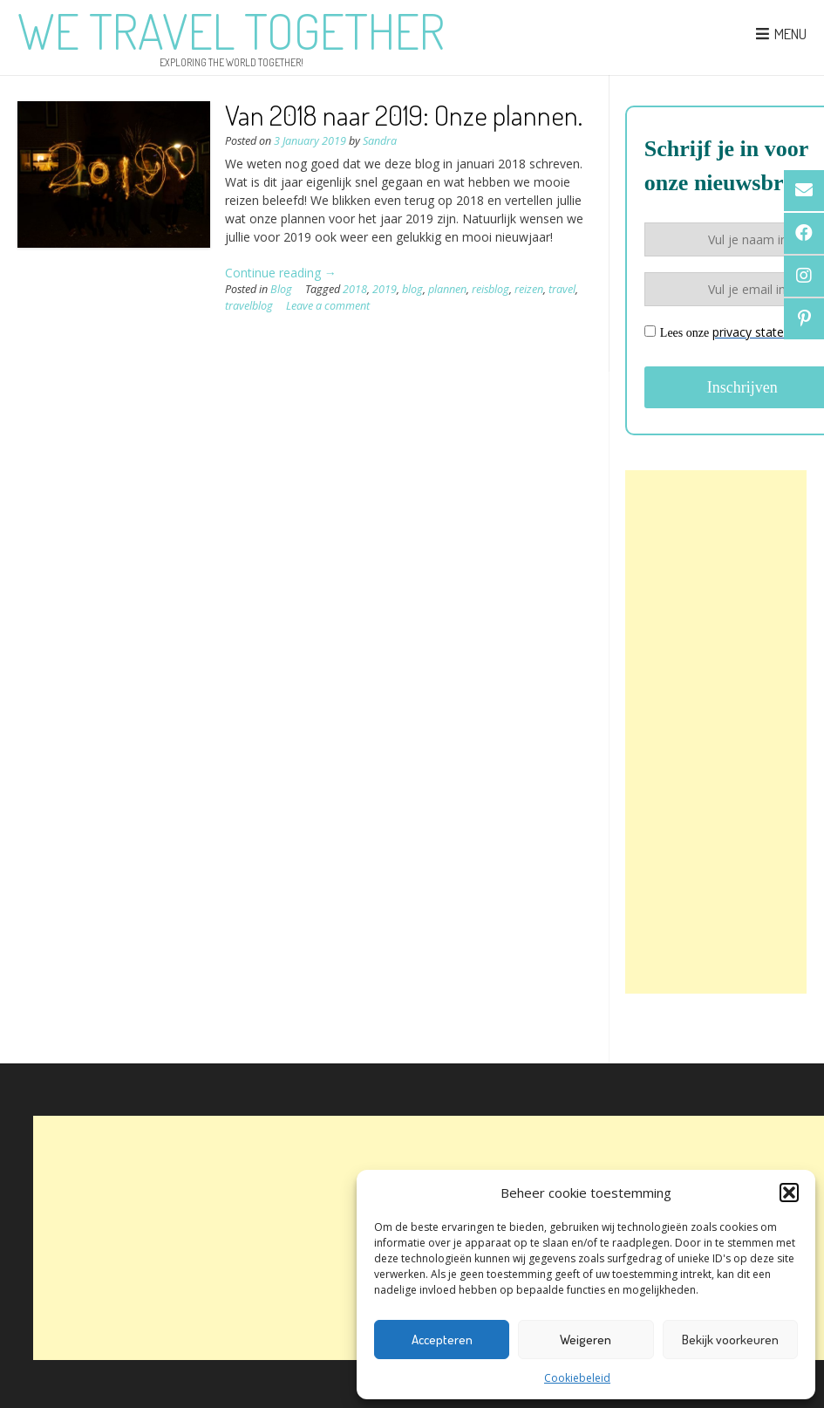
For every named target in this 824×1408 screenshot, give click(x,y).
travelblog (249, 305)
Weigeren (585, 1339)
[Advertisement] (716, 732)
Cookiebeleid (577, 1377)
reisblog (490, 289)
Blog (281, 289)
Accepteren (442, 1339)
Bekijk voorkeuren (730, 1339)
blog (412, 289)
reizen (528, 289)
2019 (384, 289)
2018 (355, 289)
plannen (447, 289)
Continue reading (281, 272)
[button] (789, 1192)
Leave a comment (328, 305)
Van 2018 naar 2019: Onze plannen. (403, 115)
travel (561, 289)
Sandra (380, 140)
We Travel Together (231, 30)
